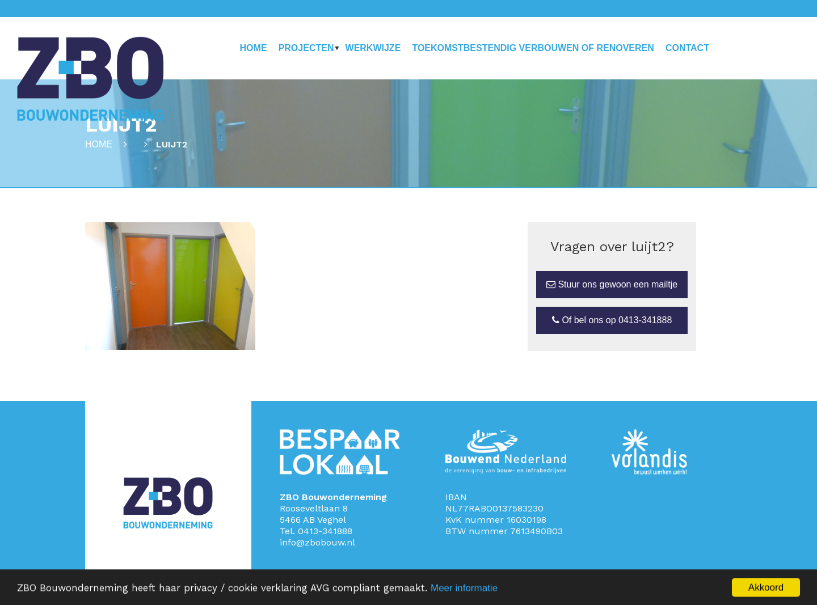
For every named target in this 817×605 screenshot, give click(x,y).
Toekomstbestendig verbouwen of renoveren (533, 48)
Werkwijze (373, 48)
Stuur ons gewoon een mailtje (611, 284)
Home (253, 48)
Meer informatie (464, 590)
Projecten (306, 48)
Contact (687, 48)
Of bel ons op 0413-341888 (612, 320)
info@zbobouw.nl (317, 542)
